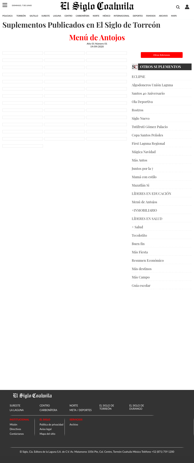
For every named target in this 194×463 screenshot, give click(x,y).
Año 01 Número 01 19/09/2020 (97, 45)
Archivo (74, 424)
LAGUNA (57, 16)
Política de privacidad (51, 424)
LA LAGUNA (17, 410)
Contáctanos (17, 433)
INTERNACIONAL (121, 16)
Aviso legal (45, 429)
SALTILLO (34, 16)
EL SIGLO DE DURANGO (136, 407)
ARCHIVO (163, 16)
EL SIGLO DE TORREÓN (106, 407)
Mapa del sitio (47, 433)
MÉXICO (106, 16)
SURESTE (46, 16)
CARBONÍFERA (82, 16)
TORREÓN (21, 16)
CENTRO (68, 16)
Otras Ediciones (161, 54)
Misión (13, 424)
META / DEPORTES (81, 410)
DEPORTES (138, 16)
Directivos (15, 429)
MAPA (174, 16)
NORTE (96, 16)
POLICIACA (7, 16)
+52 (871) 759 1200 (163, 451)
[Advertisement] (161, 339)
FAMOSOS (151, 16)
